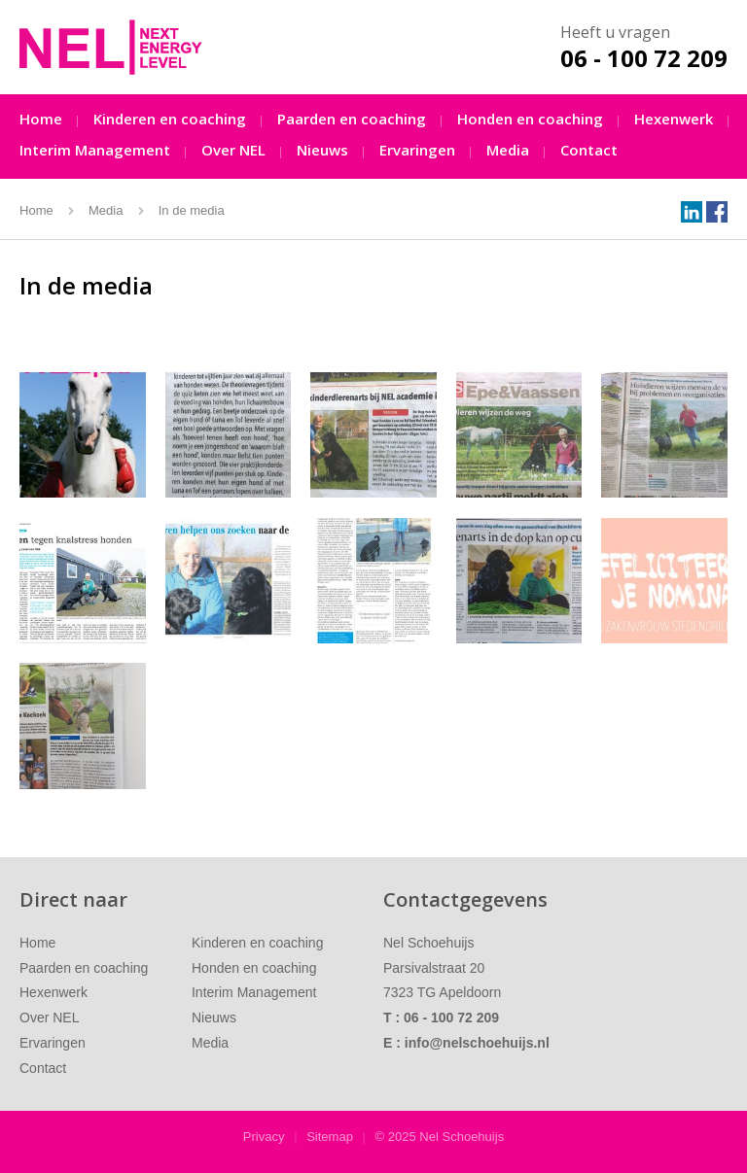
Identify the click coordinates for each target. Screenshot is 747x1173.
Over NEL (233, 149)
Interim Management (94, 149)
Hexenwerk (673, 118)
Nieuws (322, 149)
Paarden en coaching (351, 118)
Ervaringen (417, 149)
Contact (589, 149)
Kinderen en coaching (169, 118)
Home (40, 118)
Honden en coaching (530, 118)
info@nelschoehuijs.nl (477, 1043)
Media (507, 149)
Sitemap (329, 1136)
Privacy (264, 1136)
